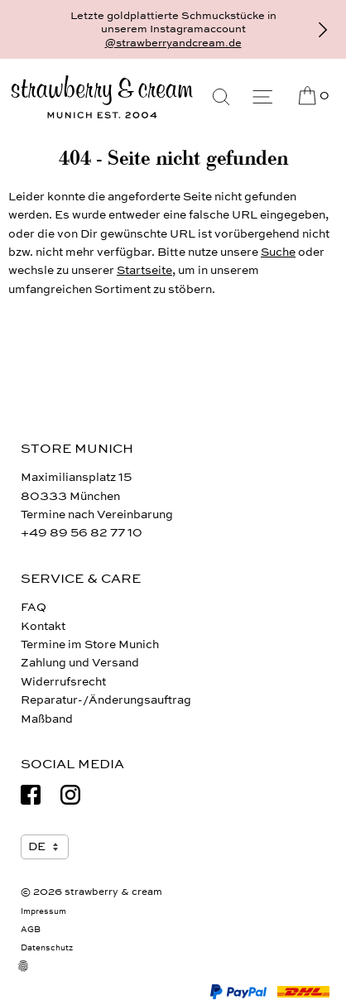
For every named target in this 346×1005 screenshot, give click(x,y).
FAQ (33, 607)
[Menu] (262, 96)
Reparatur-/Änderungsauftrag (106, 700)
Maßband (47, 719)
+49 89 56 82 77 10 (81, 533)
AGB (31, 930)
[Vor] (322, 29)
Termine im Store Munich (90, 644)
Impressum (43, 911)
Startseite (144, 270)
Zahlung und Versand (80, 663)
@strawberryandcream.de (173, 43)
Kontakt (43, 626)
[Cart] (312, 96)
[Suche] (221, 96)
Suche (278, 252)
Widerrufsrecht (63, 682)
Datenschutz (47, 948)
